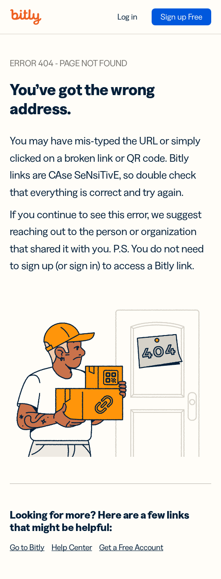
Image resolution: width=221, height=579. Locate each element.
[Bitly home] (26, 17)
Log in (127, 17)
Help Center (72, 547)
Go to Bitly (27, 547)
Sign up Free (181, 17)
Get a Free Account (131, 547)
